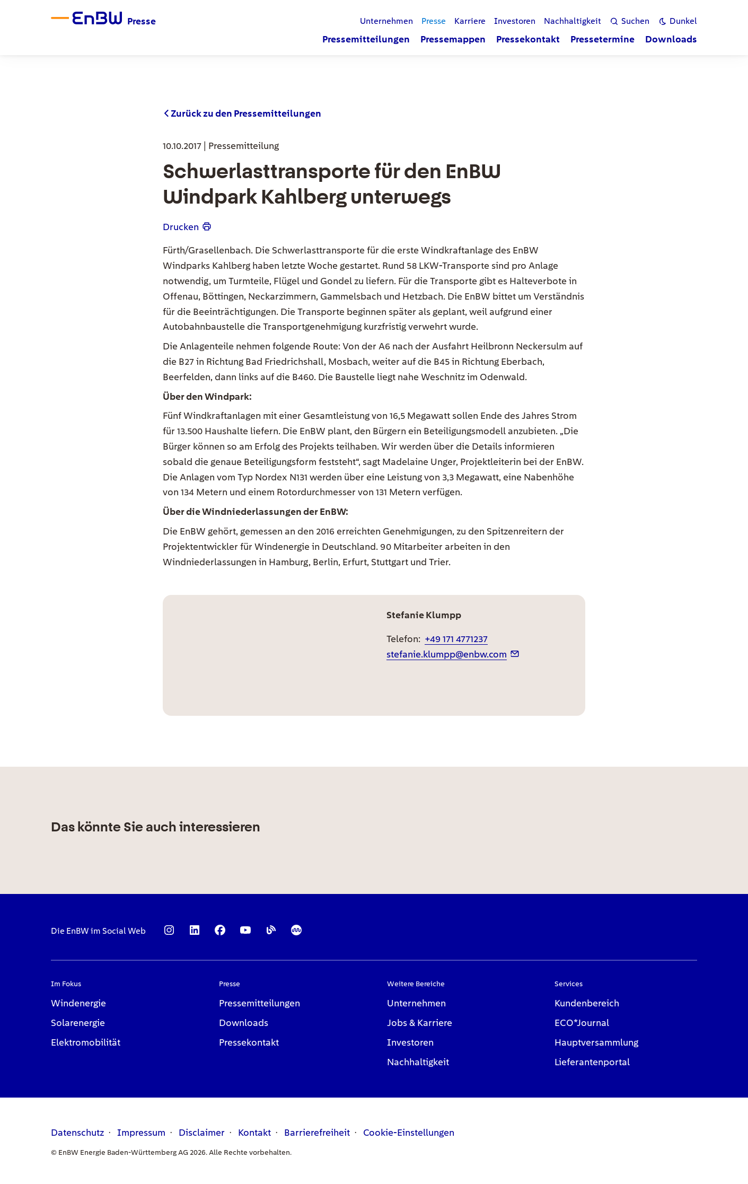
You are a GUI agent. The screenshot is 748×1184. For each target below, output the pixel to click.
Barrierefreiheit (317, 1132)
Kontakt (254, 1132)
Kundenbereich (587, 1002)
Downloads (243, 1022)
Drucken (181, 226)
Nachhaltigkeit (418, 1061)
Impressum (141, 1132)
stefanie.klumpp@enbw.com (446, 654)
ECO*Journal (582, 1022)
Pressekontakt (249, 1042)
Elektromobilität (85, 1042)
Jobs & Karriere (419, 1022)
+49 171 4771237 (456, 638)
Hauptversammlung (596, 1042)
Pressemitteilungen (259, 1002)
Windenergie (78, 1002)
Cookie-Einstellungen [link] (408, 1132)
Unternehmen (416, 1002)
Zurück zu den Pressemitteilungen (246, 113)
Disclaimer (202, 1132)
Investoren (410, 1042)
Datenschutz (77, 1132)
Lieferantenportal (592, 1061)
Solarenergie (78, 1022)
